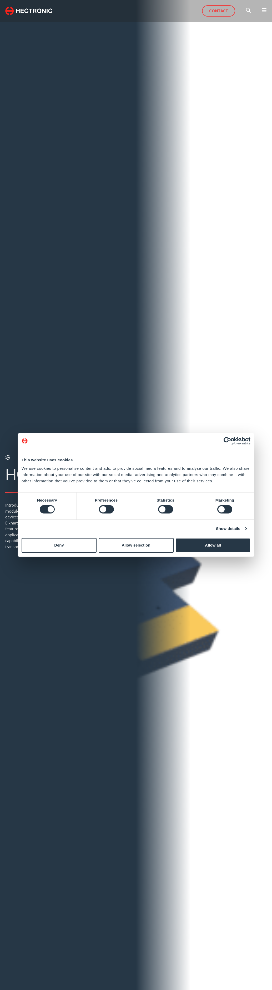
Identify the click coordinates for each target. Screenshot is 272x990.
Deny (59, 545)
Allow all (213, 545)
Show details (228, 529)
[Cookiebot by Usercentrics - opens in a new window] (227, 441)
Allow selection (136, 545)
